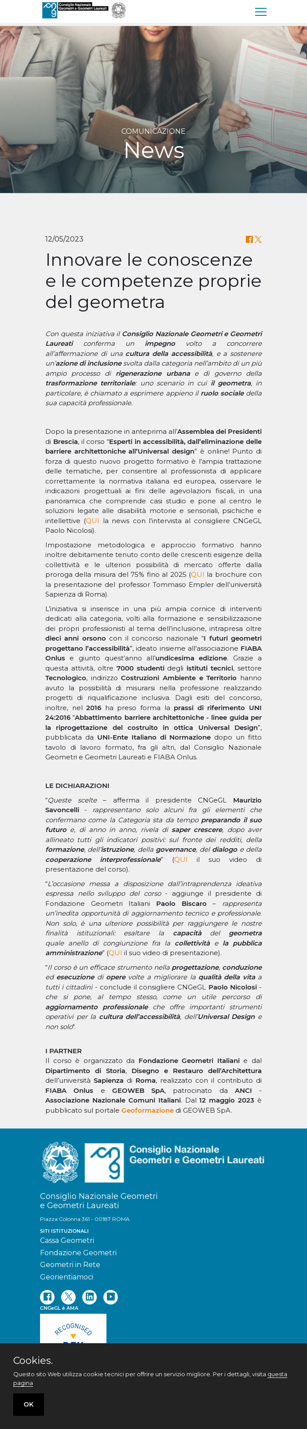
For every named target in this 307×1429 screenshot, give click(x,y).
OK (28, 1404)
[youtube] (110, 1297)
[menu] (261, 11)
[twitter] (68, 1297)
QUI (92, 521)
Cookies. (33, 1360)
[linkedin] (89, 1297)
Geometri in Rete (70, 1264)
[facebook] (47, 1297)
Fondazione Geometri (78, 1253)
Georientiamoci (66, 1277)
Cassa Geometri (67, 1240)
